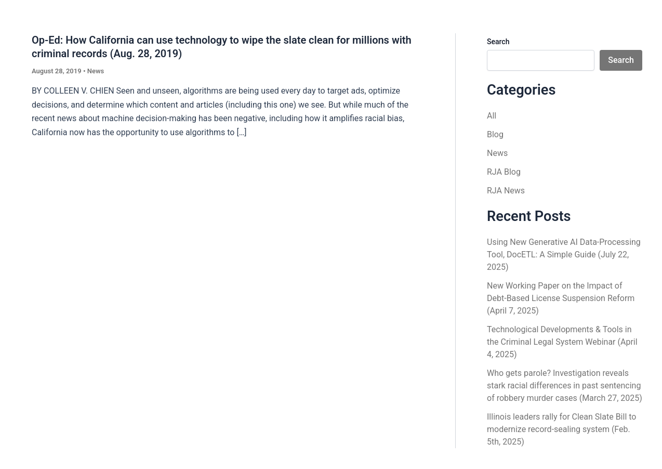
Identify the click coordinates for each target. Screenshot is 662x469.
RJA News (506, 191)
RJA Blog (504, 172)
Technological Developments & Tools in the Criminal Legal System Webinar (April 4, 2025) (562, 341)
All (491, 116)
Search (498, 41)
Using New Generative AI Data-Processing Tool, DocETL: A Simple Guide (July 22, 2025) (564, 254)
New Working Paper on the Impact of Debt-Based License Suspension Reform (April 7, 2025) (560, 298)
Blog (495, 134)
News (95, 71)
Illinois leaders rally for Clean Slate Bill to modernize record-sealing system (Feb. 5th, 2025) (561, 429)
